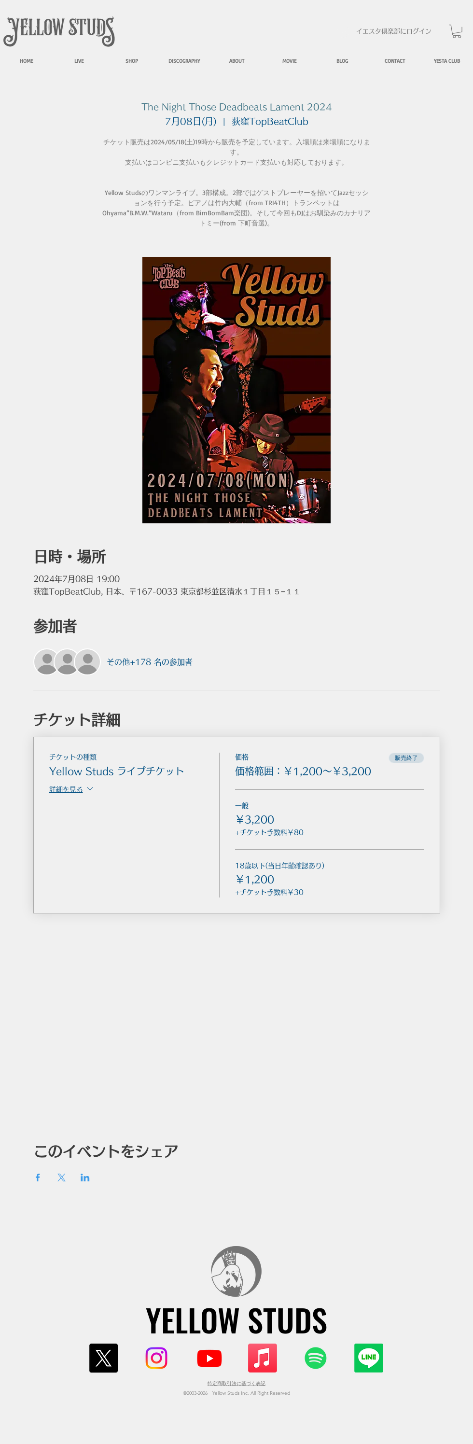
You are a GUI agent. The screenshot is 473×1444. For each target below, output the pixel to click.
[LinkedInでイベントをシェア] (85, 1177)
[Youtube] (209, 1358)
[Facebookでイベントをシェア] (37, 1177)
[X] (103, 1358)
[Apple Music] (262, 1358)
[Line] (368, 1358)
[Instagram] (156, 1358)
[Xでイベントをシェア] (61, 1177)
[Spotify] (315, 1358)
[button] (457, 31)
